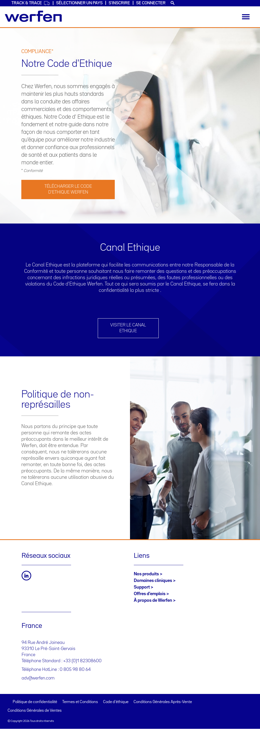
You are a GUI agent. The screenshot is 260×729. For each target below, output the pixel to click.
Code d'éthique (115, 702)
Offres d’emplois (150, 594)
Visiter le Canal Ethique (128, 328)
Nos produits (146, 574)
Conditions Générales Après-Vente (163, 702)
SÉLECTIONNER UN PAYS (79, 3)
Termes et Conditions (80, 702)
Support (142, 587)
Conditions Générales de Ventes (35, 710)
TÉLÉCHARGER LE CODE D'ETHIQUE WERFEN (68, 189)
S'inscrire (119, 3)
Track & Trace (30, 3)
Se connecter (151, 3)
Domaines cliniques (153, 581)
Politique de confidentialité (35, 702)
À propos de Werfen (153, 600)
